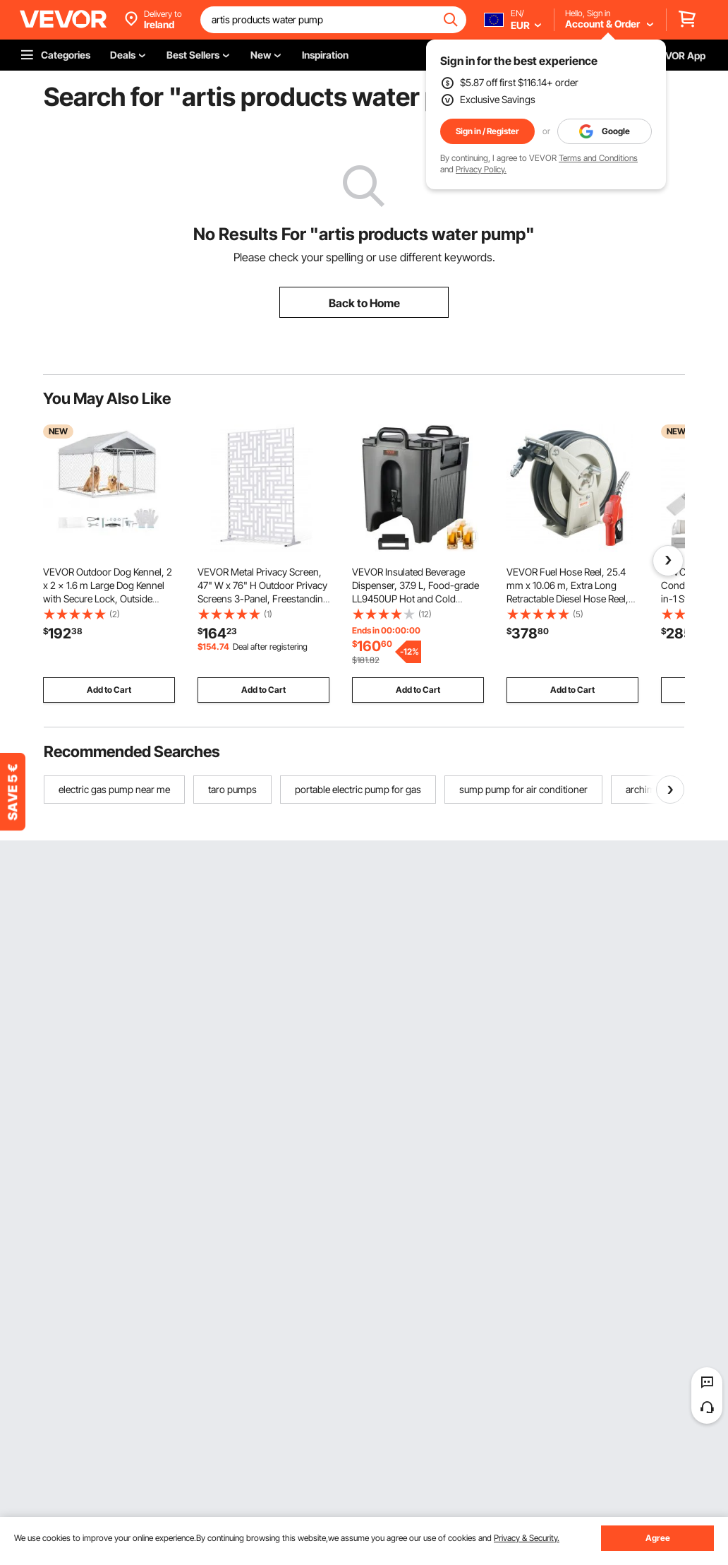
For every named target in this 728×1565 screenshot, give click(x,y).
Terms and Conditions (598, 158)
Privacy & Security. (526, 1538)
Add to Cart (109, 689)
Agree (657, 1538)
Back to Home (364, 303)
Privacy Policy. (481, 169)
